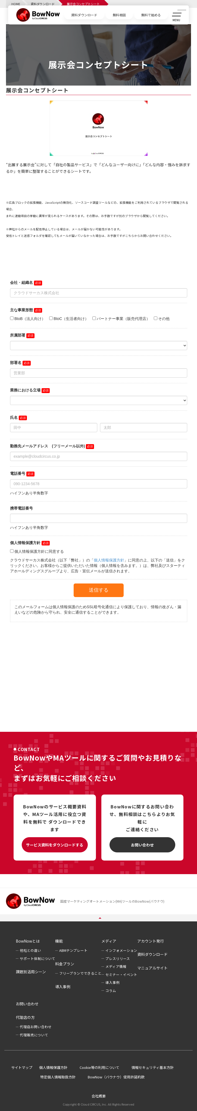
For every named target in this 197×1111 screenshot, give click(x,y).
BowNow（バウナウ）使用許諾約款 (116, 1076)
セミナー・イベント (121, 974)
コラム (110, 990)
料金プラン (64, 963)
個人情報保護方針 (53, 1067)
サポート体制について (37, 958)
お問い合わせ (142, 845)
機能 (59, 941)
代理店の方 (25, 1017)
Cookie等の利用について (99, 1067)
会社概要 (99, 1096)
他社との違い (30, 950)
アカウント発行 (150, 941)
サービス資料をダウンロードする (54, 845)
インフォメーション (121, 950)
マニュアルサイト (152, 968)
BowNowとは (28, 941)
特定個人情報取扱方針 (58, 1076)
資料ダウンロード (152, 954)
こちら (129, 236)
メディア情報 (115, 966)
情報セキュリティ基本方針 (153, 1067)
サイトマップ (21, 1067)
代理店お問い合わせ (36, 1026)
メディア (108, 941)
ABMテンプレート (73, 950)
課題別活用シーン (31, 971)
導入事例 (62, 986)
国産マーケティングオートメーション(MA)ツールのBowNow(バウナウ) (112, 901)
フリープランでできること (80, 973)
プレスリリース (117, 958)
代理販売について (34, 1034)
